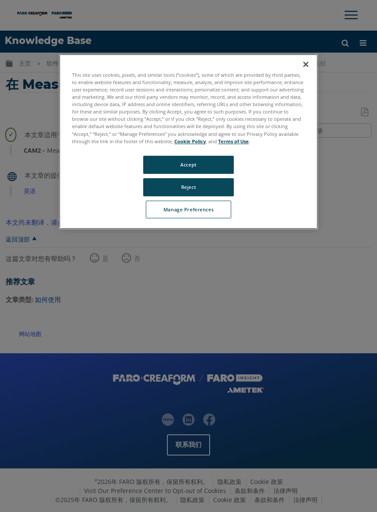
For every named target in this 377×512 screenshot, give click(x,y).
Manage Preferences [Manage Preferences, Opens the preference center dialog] (188, 209)
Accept (188, 164)
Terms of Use (233, 141)
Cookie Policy (190, 141)
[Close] (305, 64)
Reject (188, 187)
